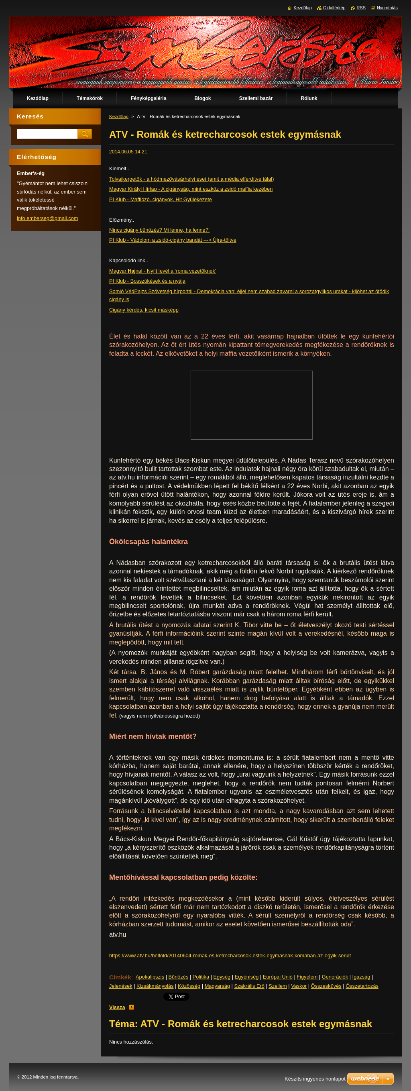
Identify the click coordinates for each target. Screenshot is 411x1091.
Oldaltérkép (334, 7)
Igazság (361, 977)
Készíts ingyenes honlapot (315, 1079)
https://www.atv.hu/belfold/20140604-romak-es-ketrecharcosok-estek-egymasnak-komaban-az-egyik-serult (230, 955)
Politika (201, 977)
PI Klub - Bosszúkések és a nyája (147, 281)
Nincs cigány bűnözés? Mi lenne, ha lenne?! (159, 230)
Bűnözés (179, 977)
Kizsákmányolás (154, 986)
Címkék (120, 977)
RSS (361, 7)
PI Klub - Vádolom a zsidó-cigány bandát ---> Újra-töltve (172, 240)
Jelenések (120, 986)
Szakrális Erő (249, 986)
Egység (222, 977)
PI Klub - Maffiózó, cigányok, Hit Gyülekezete (160, 199)
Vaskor (299, 986)
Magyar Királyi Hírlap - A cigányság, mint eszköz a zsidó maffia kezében (191, 189)
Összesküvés (326, 986)
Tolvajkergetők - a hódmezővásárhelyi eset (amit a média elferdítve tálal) (191, 179)
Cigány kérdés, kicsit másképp (144, 310)
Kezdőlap (118, 116)
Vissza (117, 1007)
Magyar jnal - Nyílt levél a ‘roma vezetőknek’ (162, 271)
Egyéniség (247, 977)
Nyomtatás (387, 7)
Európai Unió (278, 977)
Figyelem (307, 977)
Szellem (278, 986)
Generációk (335, 977)
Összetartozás (362, 986)
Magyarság (217, 986)
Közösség (189, 986)
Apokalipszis (150, 977)
